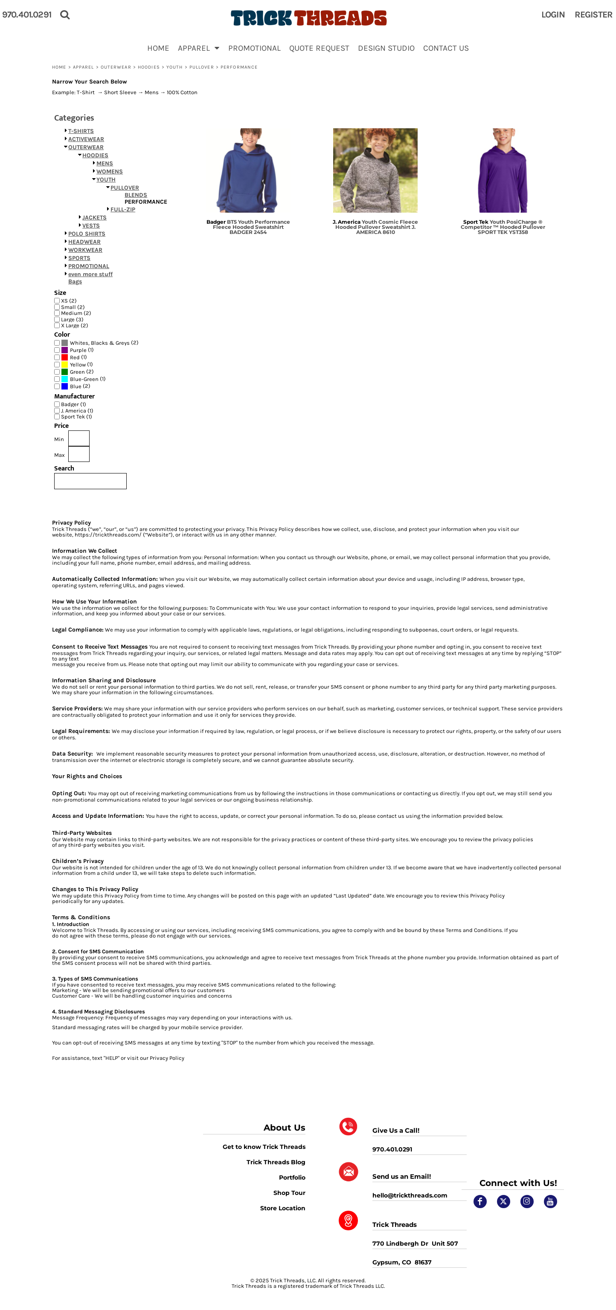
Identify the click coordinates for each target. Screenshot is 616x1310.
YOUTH (174, 67)
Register (594, 14)
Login (553, 14)
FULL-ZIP (122, 209)
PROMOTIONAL (88, 266)
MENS (104, 163)
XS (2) (69, 300)
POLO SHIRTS (86, 233)
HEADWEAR (84, 241)
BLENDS (136, 195)
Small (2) (73, 307)
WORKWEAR (85, 250)
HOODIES (149, 67)
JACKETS (94, 217)
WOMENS (109, 171)
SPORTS (79, 258)
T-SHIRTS (81, 131)
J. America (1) (77, 410)
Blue (75, 386)
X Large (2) (74, 325)
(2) (100, 342)
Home (59, 67)
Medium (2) (76, 313)
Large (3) (72, 319)
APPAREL (83, 67)
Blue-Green (84, 379)
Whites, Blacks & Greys (100, 343)
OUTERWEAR (116, 67)
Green (77, 372)
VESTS (91, 225)
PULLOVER (201, 67)
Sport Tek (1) (76, 416)
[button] (199, 48)
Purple (78, 350)
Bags (75, 281)
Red (75, 357)
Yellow (78, 364)
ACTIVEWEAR (86, 139)
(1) (77, 350)
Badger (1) (73, 404)
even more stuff (90, 274)
